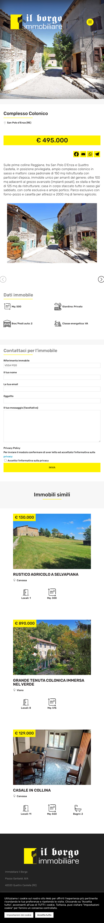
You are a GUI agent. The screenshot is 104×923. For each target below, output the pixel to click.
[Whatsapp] (90, 154)
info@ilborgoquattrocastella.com (23, 886)
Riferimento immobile (16, 352)
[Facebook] (76, 154)
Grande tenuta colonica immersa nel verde (48, 674)
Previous (4, 276)
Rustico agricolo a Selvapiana (45, 566)
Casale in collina (32, 782)
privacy (8, 448)
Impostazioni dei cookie (19, 915)
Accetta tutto (44, 915)
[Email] (83, 154)
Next (99, 276)
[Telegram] (97, 154)
